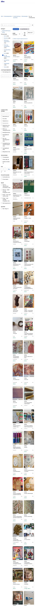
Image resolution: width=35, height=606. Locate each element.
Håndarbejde (25, 16)
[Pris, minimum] (2, 169)
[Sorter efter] (30, 32)
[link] (6, 31)
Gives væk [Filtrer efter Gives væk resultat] (6, 159)
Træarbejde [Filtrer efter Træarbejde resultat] (6, 64)
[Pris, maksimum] (5, 169)
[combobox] (15, 25)
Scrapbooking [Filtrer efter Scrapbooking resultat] (7, 50)
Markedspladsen (8, 16)
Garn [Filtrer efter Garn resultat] (6, 36)
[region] (18, 47)
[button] (32, 25)
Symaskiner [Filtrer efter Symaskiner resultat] (6, 60)
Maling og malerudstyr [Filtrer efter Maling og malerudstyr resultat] (7, 41)
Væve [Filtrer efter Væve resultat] (6, 67)
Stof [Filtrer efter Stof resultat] (6, 53)
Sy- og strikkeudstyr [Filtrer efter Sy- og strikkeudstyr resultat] (7, 57)
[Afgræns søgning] (6, 113)
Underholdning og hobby (16, 17)
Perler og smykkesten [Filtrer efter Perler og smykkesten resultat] (7, 46)
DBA (2, 16)
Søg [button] (9, 169)
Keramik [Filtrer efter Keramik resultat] (7, 38)
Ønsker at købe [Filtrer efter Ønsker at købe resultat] (6, 162)
